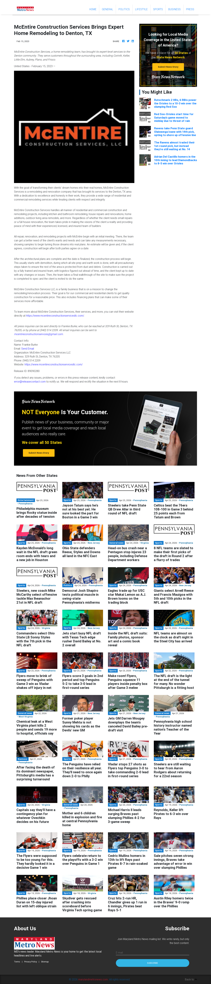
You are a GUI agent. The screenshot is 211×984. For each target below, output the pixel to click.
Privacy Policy (30, 961)
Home (94, 9)
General (107, 9)
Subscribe (152, 963)
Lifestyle (141, 9)
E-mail (119, 952)
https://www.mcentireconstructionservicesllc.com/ (55, 315)
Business (174, 9)
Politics (124, 9)
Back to (191, 979)
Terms (17, 961)
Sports (158, 9)
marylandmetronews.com (93, 979)
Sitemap (45, 961)
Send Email (27, 348)
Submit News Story (168, 66)
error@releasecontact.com (30, 381)
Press (190, 9)
